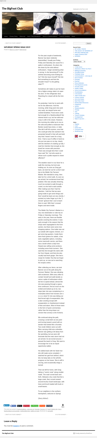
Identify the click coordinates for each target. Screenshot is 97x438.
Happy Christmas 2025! (81, 54)
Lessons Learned (79, 97)
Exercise (42, 409)
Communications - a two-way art (25, 409)
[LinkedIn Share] (7, 405)
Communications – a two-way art (83, 76)
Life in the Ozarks (79, 99)
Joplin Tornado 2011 (80, 95)
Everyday (37, 409)
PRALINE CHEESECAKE (81, 52)
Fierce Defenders (79, 83)
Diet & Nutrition (79, 77)
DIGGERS (77, 56)
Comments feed (79, 129)
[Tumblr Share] (49, 406)
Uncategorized (78, 117)
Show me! (22, 36)
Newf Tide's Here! (79, 101)
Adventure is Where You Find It (83, 69)
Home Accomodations (80, 90)
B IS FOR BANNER (61, 43)
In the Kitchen (78, 94)
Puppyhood (78, 104)
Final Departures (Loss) (81, 85)
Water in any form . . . (80, 119)
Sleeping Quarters (79, 108)
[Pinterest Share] (26, 406)
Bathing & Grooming (80, 70)
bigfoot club (54, 409)
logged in (16, 426)
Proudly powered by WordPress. (83, 433)
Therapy (77, 110)
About (73, 36)
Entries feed (78, 127)
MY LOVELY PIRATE (80, 49)
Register (77, 124)
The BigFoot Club (12, 8)
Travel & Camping (64, 36)
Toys (76, 111)
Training (77, 113)
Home (6, 36)
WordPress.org (79, 131)
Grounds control (79, 86)
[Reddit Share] (42, 406)
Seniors (77, 106)
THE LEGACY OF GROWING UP (84, 51)
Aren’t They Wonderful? (34, 36)
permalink (50, 411)
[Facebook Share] (13, 406)
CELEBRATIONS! (79, 72)
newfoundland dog (25, 411)
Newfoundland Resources (81, 102)
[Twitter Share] (19, 406)
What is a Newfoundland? (50, 36)
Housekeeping (78, 92)
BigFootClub (23, 49)
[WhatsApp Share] (34, 406)
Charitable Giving (79, 74)
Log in (76, 126)
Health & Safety (79, 88)
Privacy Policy (14, 36)
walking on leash (35, 411)
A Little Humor (78, 67)
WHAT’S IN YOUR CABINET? (12, 43)
